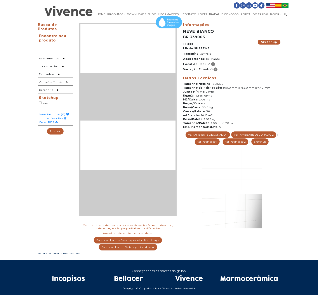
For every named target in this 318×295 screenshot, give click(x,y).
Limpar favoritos (52, 118)
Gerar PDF (48, 122)
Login (202, 14)
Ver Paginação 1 (207, 141)
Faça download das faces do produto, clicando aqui (127, 240)
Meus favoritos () (54, 114)
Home (101, 14)
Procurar (55, 131)
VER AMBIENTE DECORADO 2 (254, 134)
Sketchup (269, 42)
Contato (189, 14)
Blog (152, 14)
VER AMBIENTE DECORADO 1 (207, 134)
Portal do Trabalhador (260, 14)
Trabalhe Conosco (224, 14)
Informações (168, 14)
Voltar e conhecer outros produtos (59, 253)
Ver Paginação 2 (235, 141)
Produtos (115, 14)
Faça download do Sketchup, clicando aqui (128, 247)
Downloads (136, 14)
